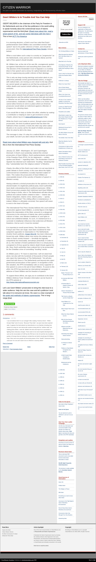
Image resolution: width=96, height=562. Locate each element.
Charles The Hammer (83, 177)
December (64, 237)
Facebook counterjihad (83, 199)
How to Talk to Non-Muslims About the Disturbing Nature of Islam (85, 257)
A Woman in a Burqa (64, 80)
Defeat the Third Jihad (7, 535)
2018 (61, 202)
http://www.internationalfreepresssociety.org (22, 282)
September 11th (82, 319)
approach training (82, 165)
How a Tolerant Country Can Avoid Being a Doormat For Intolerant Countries (65, 158)
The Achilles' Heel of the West (66, 137)
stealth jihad (81, 325)
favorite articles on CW (83, 203)
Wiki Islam (61, 492)
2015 (61, 213)
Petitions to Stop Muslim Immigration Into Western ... (67, 349)
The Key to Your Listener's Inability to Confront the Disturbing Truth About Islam (65, 101)
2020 (61, 195)
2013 (61, 220)
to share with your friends (84, 383)
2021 (61, 191)
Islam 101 (61, 482)
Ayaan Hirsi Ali (30, 234)
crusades (80, 181)
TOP (94, 560)
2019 (61, 198)
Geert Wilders (11, 309)
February (63, 266)
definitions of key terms (84, 184)
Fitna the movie (82, 206)
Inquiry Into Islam (6, 529)
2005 (61, 380)
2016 (61, 209)
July (62, 248)
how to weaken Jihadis (83, 262)
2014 (61, 216)
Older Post (51, 346)
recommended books (83, 308)
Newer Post (6, 346)
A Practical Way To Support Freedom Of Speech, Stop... (67, 285)
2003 (61, 388)
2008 (61, 369)
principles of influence (83, 298)
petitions (80, 291)
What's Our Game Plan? (64, 84)
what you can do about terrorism (86, 398)
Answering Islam (63, 518)
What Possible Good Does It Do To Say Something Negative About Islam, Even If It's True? (66, 165)
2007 (61, 373)
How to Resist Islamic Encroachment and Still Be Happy (65, 89)
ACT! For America (19, 36)
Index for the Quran (64, 409)
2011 (61, 227)
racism (79, 301)
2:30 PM (13, 318)
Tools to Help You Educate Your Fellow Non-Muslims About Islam (66, 75)
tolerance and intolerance (84, 386)
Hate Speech (62, 124)
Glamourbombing (65, 339)
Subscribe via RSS (63, 42)
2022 (61, 187)
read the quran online (83, 305)
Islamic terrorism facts (83, 277)
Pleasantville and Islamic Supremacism (45, 531)
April (62, 259)
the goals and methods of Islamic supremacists (21, 296)
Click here (65, 446)
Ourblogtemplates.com (28, 560)
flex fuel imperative (82, 210)
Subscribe (66, 34)
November (64, 241)
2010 (61, 231)
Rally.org (87, 29)
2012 (61, 223)
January (63, 270)
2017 (61, 205)
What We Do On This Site (65, 61)
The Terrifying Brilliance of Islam (66, 51)
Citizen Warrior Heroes (7, 531)
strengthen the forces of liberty (85, 344)
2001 (61, 395)
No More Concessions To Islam (9, 533)
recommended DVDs (83, 312)
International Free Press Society (35, 49)
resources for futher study (84, 315)
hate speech (81, 220)
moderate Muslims (82, 281)
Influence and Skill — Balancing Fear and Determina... (66, 328)
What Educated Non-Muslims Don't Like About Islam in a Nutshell (66, 56)
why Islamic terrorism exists (85, 403)
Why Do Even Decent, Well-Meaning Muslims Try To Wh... (67, 321)
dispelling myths (82, 187)
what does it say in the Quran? (85, 389)
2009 (61, 234)
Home (29, 346)
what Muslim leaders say (84, 395)
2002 (61, 391)
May (62, 255)
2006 (61, 377)
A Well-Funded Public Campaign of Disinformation (66, 357)
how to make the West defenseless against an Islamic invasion (85, 239)
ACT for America (82, 155)
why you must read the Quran (85, 407)
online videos (81, 284)
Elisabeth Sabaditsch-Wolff (84, 196)
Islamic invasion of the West (84, 272)
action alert (81, 158)
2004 (61, 384)
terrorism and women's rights (85, 363)
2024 (61, 180)
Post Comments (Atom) (16, 349)
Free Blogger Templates (8, 560)
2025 (61, 176)
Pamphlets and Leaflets (64, 111)
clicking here (81, 31)
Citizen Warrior (17, 7)
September (64, 244)
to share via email (82, 379)
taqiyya (80, 111)
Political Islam (62, 485)
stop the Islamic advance (84, 329)
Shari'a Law (81, 322)
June (62, 252)
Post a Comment (7, 343)
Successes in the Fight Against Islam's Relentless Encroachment (66, 502)
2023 (61, 184)
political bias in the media (84, 294)
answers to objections (83, 162)
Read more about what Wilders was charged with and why (26, 142)
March (63, 262)
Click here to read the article (41, 545)
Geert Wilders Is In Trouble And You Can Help (26, 17)
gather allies (81, 213)
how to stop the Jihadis (83, 251)
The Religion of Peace (64, 489)
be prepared (81, 174)
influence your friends (83, 265)
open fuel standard (82, 288)
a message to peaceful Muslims (85, 144)
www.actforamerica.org (34, 117)
